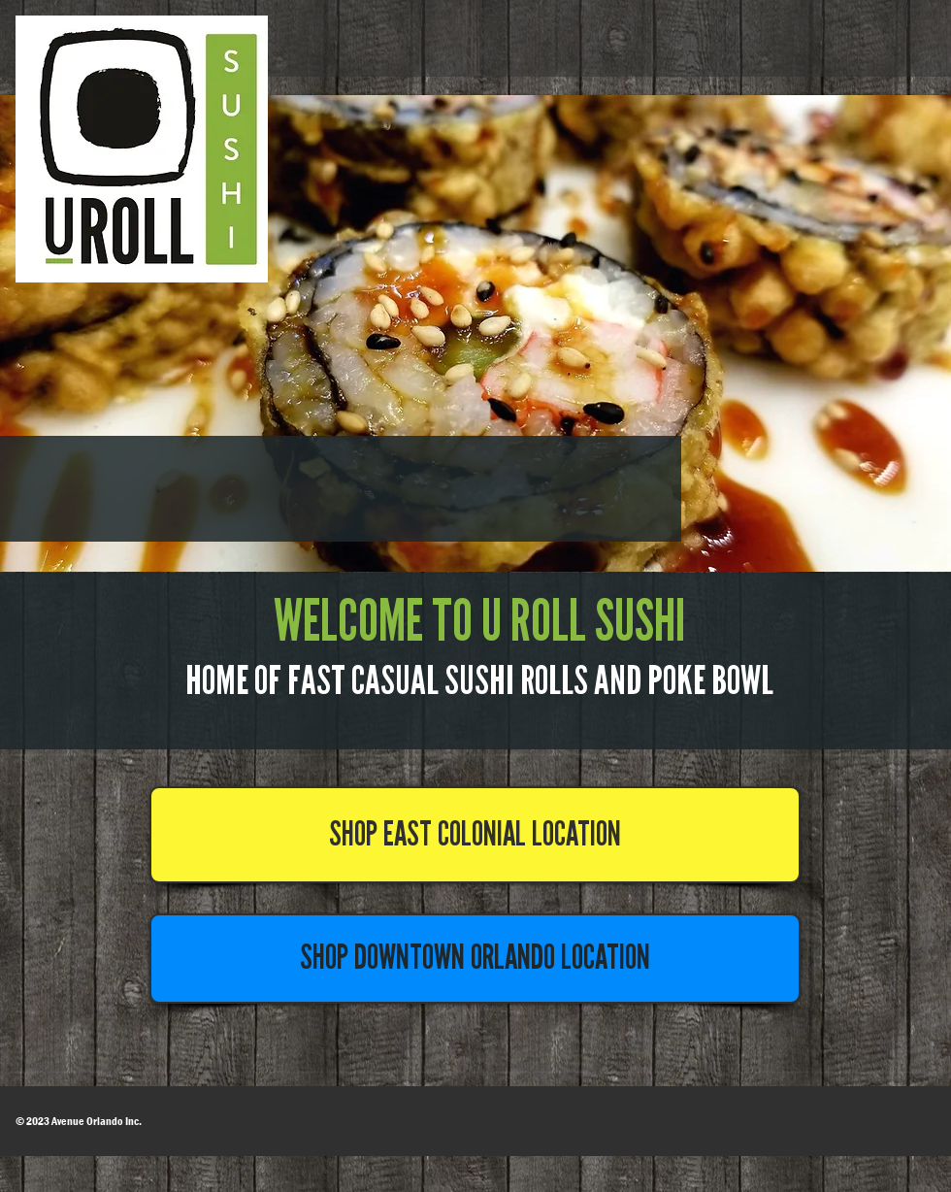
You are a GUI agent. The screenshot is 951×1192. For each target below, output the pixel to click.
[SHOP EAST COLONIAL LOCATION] (475, 834)
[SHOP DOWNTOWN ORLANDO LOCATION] (475, 958)
